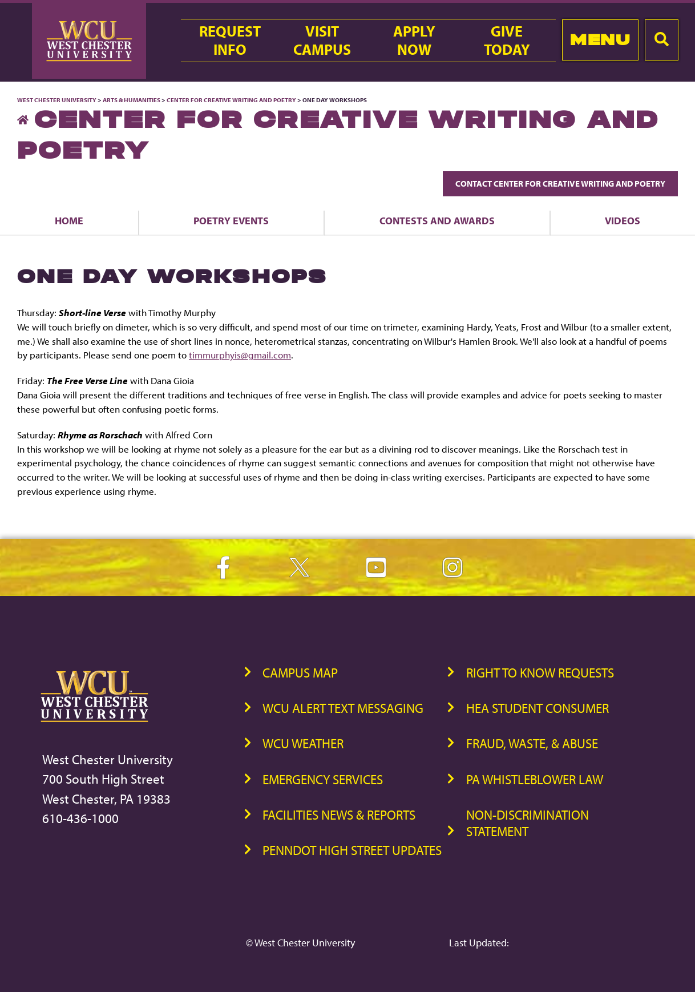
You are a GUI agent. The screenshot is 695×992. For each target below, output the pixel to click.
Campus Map (300, 672)
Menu (600, 40)
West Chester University (56, 100)
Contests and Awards (437, 220)
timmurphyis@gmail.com (240, 355)
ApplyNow (414, 40)
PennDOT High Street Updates (352, 850)
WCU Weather (303, 743)
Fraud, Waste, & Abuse (532, 743)
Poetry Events (231, 220)
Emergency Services (322, 779)
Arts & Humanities (131, 100)
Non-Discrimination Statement (527, 823)
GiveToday (507, 40)
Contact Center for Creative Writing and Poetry (560, 183)
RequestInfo (230, 40)
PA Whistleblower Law (534, 779)
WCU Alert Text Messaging (342, 708)
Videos (622, 220)
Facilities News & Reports (338, 814)
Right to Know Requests (540, 672)
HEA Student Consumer (537, 708)
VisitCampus (322, 40)
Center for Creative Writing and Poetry (231, 100)
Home (69, 220)
